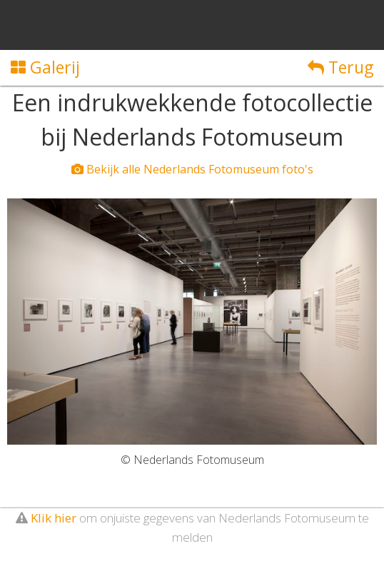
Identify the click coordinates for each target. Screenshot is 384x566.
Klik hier (53, 518)
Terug (340, 67)
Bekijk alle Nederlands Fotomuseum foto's (192, 169)
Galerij (45, 67)
